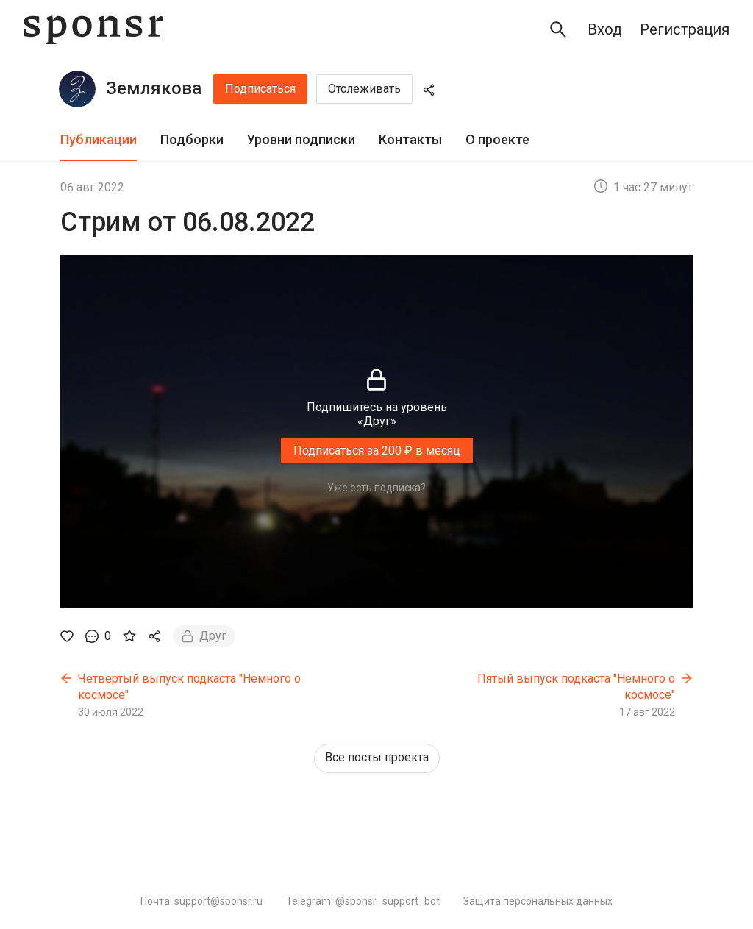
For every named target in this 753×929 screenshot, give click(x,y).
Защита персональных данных (538, 901)
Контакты (410, 139)
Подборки (192, 139)
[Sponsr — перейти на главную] (93, 29)
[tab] (98, 140)
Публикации (98, 139)
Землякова (153, 88)
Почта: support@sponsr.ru (201, 901)
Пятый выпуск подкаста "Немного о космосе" (576, 687)
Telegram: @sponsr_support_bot (363, 901)
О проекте (497, 139)
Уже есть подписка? (376, 488)
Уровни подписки (301, 139)
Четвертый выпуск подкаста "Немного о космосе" (189, 687)
